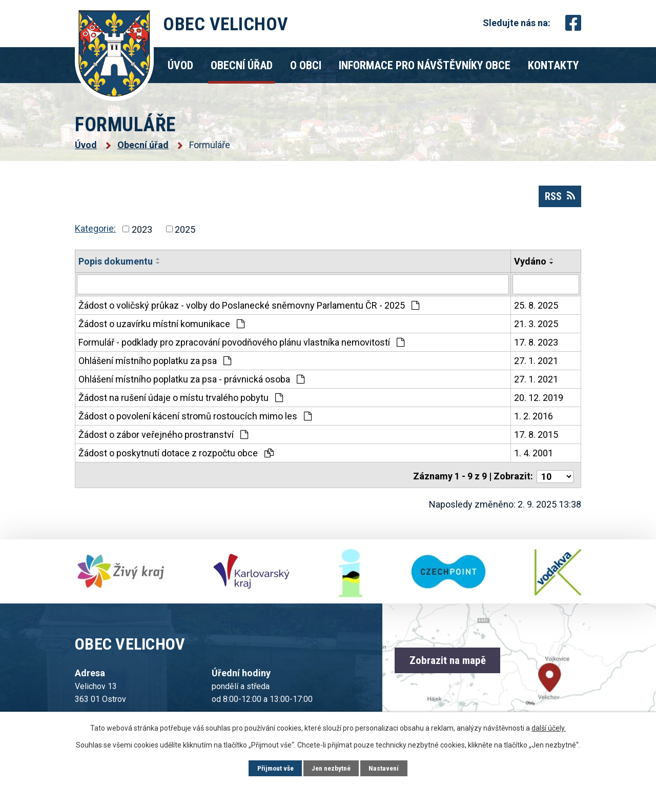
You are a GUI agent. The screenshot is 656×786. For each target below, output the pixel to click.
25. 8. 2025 (536, 309)
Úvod (180, 65)
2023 (142, 233)
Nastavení (386, 768)
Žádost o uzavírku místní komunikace (161, 328)
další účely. (548, 727)
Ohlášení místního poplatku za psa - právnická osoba (191, 383)
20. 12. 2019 (538, 401)
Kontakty (553, 65)
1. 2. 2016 (533, 420)
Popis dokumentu (115, 265)
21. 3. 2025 (536, 328)
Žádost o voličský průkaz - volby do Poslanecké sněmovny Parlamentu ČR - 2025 (248, 309)
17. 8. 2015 (536, 438)
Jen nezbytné (332, 768)
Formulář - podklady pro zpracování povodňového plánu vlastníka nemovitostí (241, 346)
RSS (558, 199)
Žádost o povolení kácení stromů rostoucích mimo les (195, 420)
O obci (305, 65)
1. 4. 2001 (533, 457)
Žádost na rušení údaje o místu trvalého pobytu (180, 401)
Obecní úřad (242, 65)
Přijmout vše (273, 768)
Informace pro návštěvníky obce (424, 65)
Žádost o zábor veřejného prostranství (163, 438)
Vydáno (530, 265)
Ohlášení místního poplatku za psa (154, 364)
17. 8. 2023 (536, 346)
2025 (185, 233)
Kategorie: (95, 232)
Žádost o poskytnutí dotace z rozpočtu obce (176, 457)
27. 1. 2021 (536, 364)
